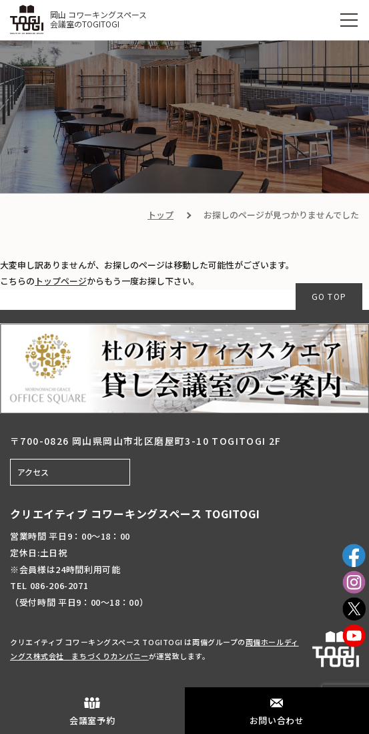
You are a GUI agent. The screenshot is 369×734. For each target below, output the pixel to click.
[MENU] (349, 20)
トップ (160, 214)
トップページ (61, 280)
